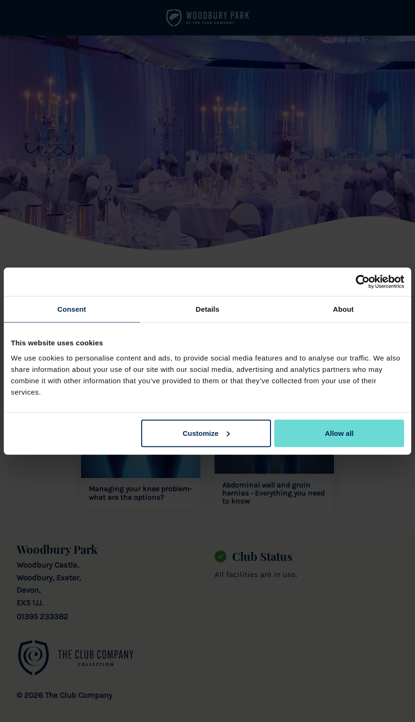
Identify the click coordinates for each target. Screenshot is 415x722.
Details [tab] (207, 309)
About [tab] (343, 309)
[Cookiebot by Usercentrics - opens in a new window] (362, 282)
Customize (206, 433)
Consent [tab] (71, 309)
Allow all (339, 433)
